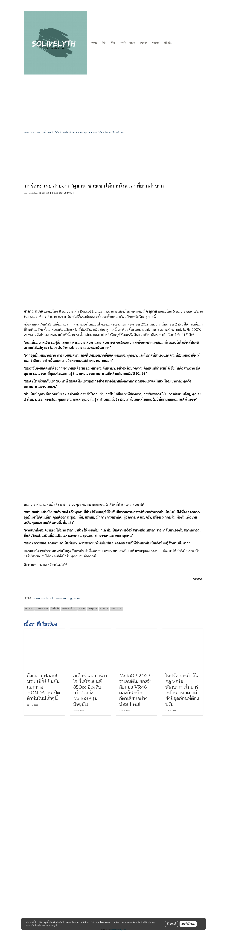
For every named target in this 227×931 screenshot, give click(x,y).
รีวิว (113, 42)
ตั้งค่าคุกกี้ (171, 923)
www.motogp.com (67, 598)
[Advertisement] (113, 157)
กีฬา (104, 42)
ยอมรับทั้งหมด (188, 923)
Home (94, 42)
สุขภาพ (143, 42)
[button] (177, 43)
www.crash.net (43, 598)
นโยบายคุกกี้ (51, 925)
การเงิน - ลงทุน (127, 42)
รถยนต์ (155, 42)
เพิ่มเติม (168, 42)
